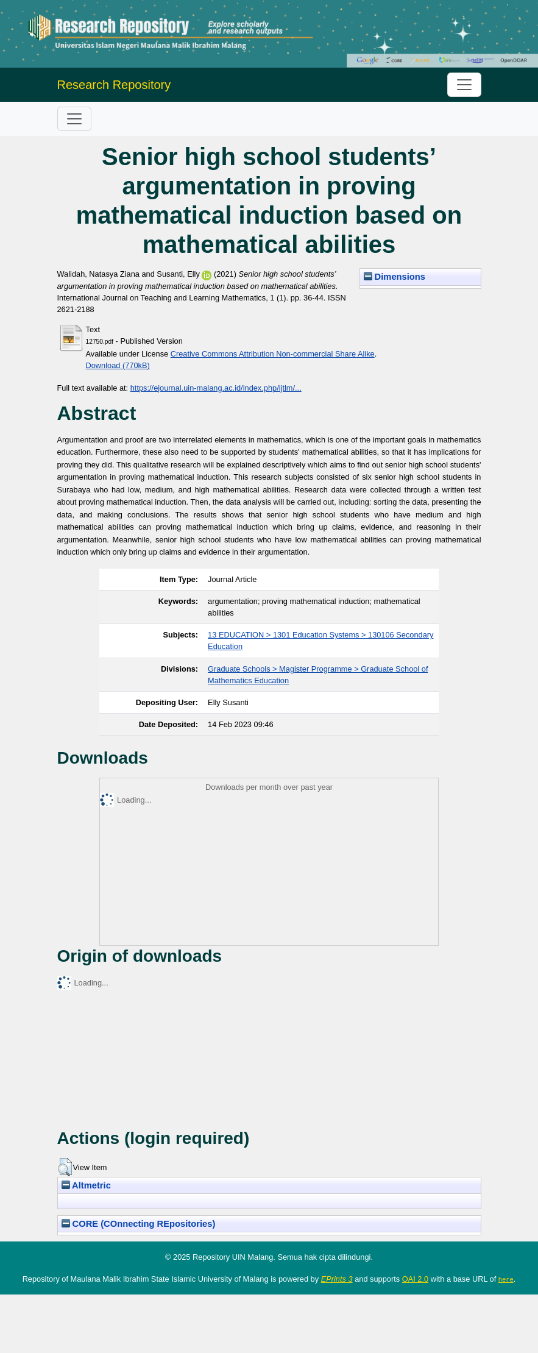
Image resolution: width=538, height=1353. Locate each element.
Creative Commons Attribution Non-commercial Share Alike (273, 353)
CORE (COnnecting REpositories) (139, 1224)
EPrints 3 (337, 1279)
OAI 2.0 (415, 1279)
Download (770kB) (118, 365)
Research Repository (114, 84)
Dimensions (395, 277)
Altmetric (86, 1185)
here (506, 1279)
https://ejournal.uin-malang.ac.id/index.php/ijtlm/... (216, 387)
